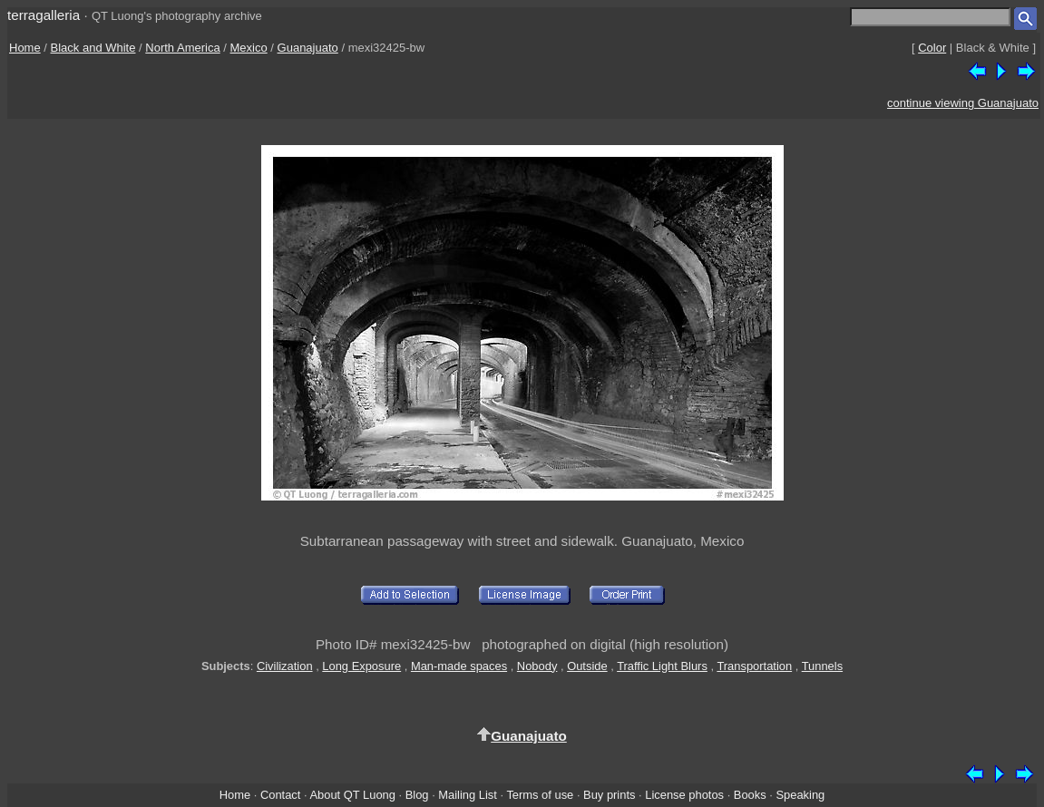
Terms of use (539, 795)
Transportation (754, 666)
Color (932, 47)
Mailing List (467, 795)
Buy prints (609, 795)
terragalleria (43, 15)
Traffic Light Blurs (662, 666)
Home (25, 47)
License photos (684, 795)
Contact (280, 795)
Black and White (93, 47)
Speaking (800, 795)
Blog (417, 795)
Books (750, 795)
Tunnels (822, 666)
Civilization (285, 666)
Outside (587, 666)
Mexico (249, 47)
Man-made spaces (459, 666)
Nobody (537, 666)
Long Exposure (361, 666)
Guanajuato (308, 47)
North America (182, 47)
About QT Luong (352, 795)
